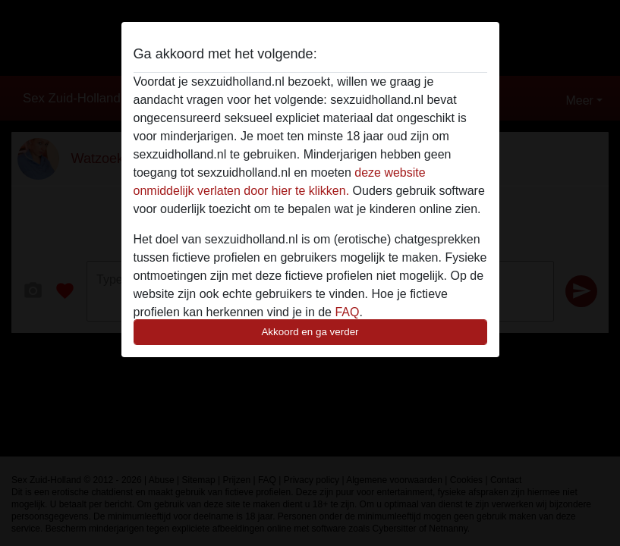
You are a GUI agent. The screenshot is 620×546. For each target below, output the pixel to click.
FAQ (347, 312)
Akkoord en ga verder (309, 331)
